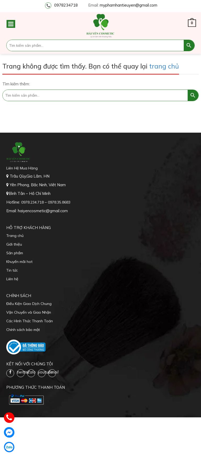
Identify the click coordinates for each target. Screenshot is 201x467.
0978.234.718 (33, 202)
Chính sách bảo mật (23, 329)
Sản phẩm (14, 253)
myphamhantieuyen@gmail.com (128, 5)
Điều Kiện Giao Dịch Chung (29, 303)
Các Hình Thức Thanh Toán (29, 321)
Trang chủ (15, 235)
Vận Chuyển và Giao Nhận (28, 312)
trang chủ (164, 66)
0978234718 (66, 5)
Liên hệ (12, 279)
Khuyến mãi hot (19, 261)
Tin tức (12, 270)
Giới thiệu (14, 244)
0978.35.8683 (59, 202)
